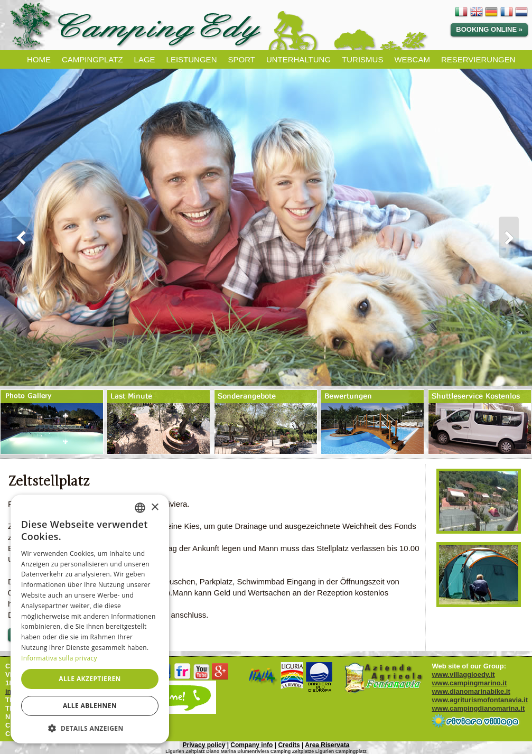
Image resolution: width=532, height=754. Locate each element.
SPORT (241, 59)
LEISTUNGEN (191, 59)
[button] (89, 728)
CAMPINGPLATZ (92, 59)
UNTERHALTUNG (298, 59)
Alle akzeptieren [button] (90, 678)
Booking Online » (489, 29)
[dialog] (90, 619)
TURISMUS (362, 59)
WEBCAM (412, 59)
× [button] (154, 507)
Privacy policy (204, 745)
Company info (251, 745)
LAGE (144, 59)
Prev (18, 237)
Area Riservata (327, 745)
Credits (289, 745)
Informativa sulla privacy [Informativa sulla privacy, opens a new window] (59, 658)
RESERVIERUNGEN (478, 59)
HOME (39, 59)
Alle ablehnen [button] (90, 705)
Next (514, 237)
